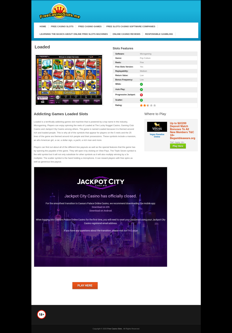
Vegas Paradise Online (157, 135)
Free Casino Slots (114, 329)
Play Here (85, 285)
